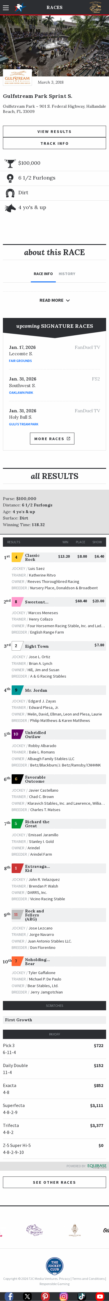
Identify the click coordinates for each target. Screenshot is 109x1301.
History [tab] (67, 273)
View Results (54, 131)
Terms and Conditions (88, 1278)
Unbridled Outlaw (35, 734)
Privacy (64, 1278)
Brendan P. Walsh (43, 886)
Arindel (34, 847)
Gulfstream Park (23, 424)
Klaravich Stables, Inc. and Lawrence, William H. (68, 803)
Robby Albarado (42, 745)
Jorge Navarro (41, 934)
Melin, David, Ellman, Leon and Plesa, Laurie (65, 714)
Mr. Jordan (36, 690)
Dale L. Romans (42, 752)
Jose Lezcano (40, 928)
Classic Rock (32, 557)
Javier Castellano (43, 790)
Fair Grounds (20, 360)
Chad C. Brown (41, 796)
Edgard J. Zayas (42, 701)
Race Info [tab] (43, 273)
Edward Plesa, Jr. (44, 707)
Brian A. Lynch (40, 663)
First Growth (18, 1019)
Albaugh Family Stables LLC (51, 758)
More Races (52, 438)
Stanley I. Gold (41, 841)
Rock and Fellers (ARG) (34, 915)
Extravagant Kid (38, 868)
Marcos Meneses (43, 612)
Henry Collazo (41, 619)
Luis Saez (36, 568)
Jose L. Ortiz (39, 656)
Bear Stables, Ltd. (43, 985)
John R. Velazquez (44, 879)
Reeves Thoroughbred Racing (53, 581)
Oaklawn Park (21, 392)
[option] (35, 1232)
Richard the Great (37, 823)
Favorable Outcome (35, 779)
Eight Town (37, 646)
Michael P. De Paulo (45, 979)
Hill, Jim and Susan (43, 669)
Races (54, 7)
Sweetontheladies (43, 602)
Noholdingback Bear (40, 961)
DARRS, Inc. (37, 892)
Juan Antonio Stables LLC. (50, 941)
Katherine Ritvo (42, 575)
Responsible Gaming (54, 1284)
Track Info (54, 143)
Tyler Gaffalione (42, 972)
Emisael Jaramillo (43, 834)
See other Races (54, 1182)
